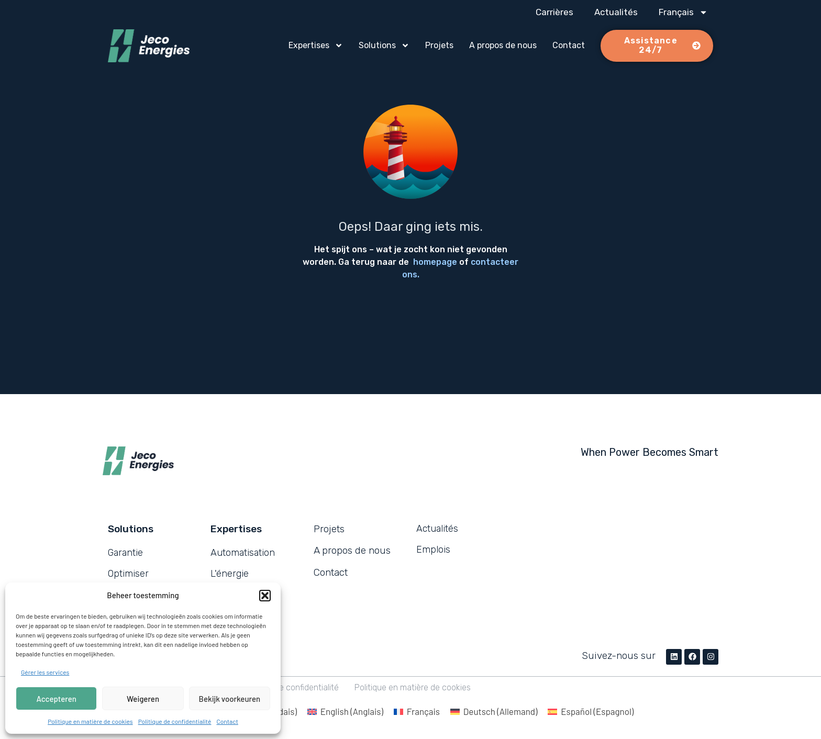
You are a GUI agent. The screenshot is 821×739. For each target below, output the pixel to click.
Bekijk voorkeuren (230, 698)
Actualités (616, 12)
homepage (435, 262)
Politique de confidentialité (175, 721)
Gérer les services (45, 672)
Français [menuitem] (423, 711)
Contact (227, 721)
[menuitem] (683, 12)
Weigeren (143, 698)
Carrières (554, 12)
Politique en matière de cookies (90, 721)
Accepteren (56, 698)
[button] (265, 595)
